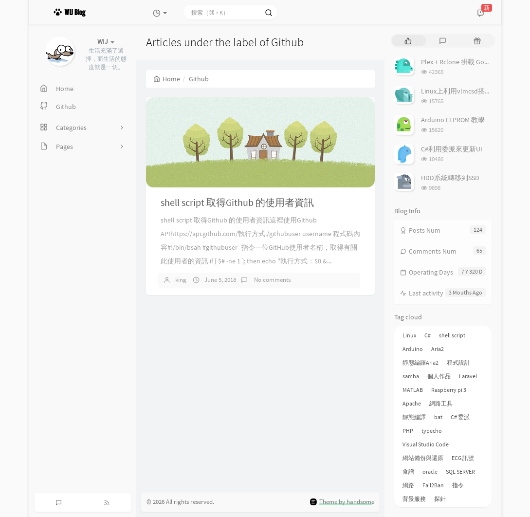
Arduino (412, 348)
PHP (407, 430)
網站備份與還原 (422, 458)
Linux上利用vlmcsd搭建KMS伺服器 (472, 91)
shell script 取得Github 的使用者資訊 (237, 202)
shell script (452, 335)
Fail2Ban (433, 485)
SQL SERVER (460, 471)
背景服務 (414, 498)
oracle (430, 471)
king (180, 280)
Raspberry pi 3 (448, 389)
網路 (408, 485)
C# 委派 (460, 417)
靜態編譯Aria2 (420, 362)
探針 (440, 498)
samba (410, 376)
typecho (431, 430)
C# (427, 335)
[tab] (408, 40)
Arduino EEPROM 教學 (453, 119)
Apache (411, 403)
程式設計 (458, 362)
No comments (272, 280)
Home (166, 78)
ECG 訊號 (463, 458)
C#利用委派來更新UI (451, 149)
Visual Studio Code (425, 444)
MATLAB (412, 389)
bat (438, 417)
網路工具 (441, 403)
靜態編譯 (414, 417)
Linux (409, 335)
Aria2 (437, 348)
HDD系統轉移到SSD (450, 177)
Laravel (468, 376)
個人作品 (439, 376)
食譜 (408, 471)
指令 (458, 485)
